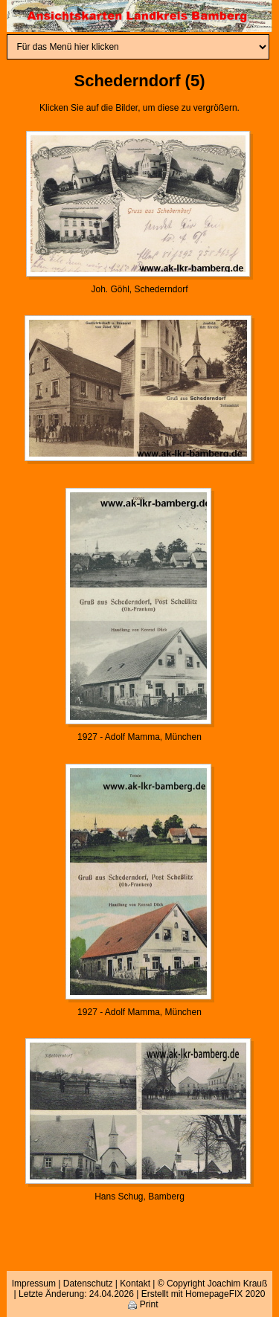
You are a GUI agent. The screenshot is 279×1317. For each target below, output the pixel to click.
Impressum (34, 1283)
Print (143, 1304)
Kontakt (135, 1283)
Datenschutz (88, 1283)
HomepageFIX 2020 (225, 1294)
